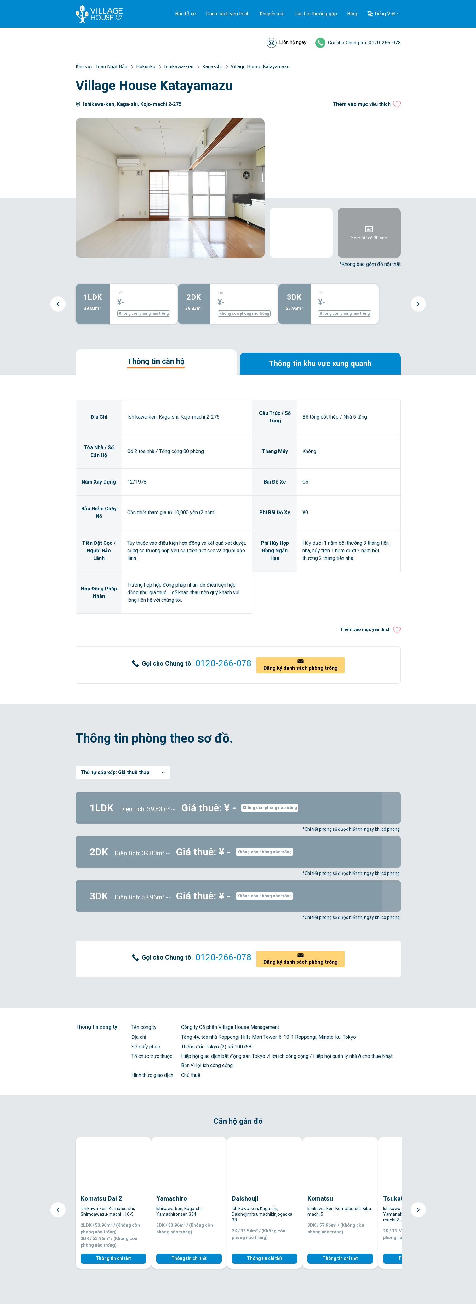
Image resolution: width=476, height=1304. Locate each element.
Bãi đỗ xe (185, 14)
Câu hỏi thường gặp (316, 14)
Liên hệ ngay (293, 42)
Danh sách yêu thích (227, 14)
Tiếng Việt (385, 14)
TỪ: (120, 293)
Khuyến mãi (272, 14)
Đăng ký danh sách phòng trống (300, 668)
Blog (352, 14)
